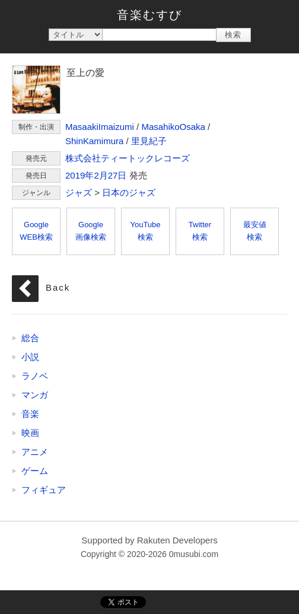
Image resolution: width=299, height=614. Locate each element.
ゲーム (34, 471)
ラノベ (34, 376)
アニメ (34, 452)
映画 (30, 433)
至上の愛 (36, 89)
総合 (30, 338)
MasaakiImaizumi (99, 127)
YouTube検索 (145, 230)
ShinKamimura (94, 141)
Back (58, 287)
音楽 (30, 414)
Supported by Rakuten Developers (149, 540)
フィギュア (43, 490)
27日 (117, 175)
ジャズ (78, 192)
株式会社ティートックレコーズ (127, 158)
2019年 (79, 175)
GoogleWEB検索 (36, 230)
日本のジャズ (128, 192)
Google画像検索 (90, 230)
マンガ (34, 395)
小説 (30, 357)
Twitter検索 (200, 230)
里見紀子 (149, 141)
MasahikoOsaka (173, 127)
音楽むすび (149, 15)
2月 (100, 175)
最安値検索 (254, 230)
